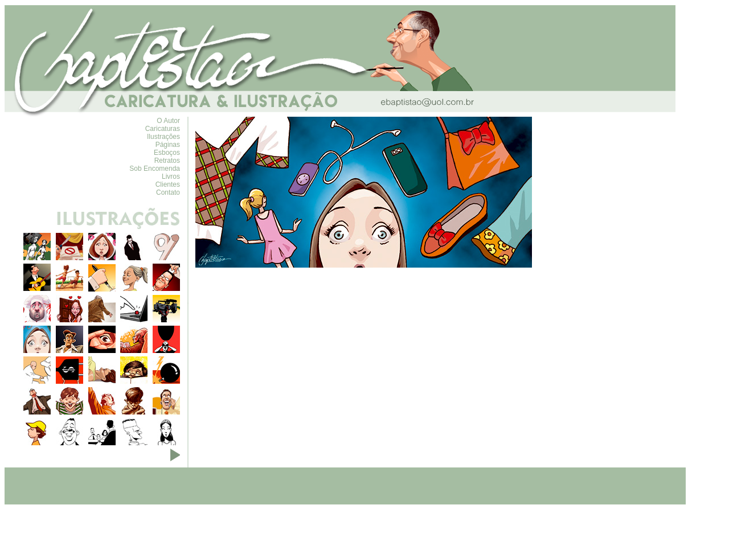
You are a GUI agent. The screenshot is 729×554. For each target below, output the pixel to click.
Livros (171, 176)
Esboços (167, 153)
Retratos (167, 161)
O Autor (168, 121)
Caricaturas (162, 129)
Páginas (167, 145)
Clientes (167, 184)
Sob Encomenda (154, 169)
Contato (168, 192)
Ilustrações (163, 137)
